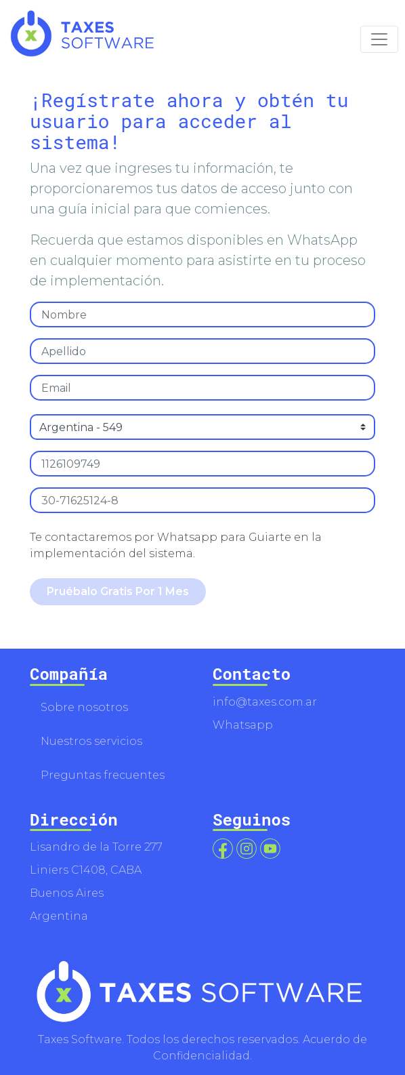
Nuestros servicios (91, 741)
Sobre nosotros (84, 707)
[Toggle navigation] (379, 39)
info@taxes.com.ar (265, 701)
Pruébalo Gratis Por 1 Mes (118, 591)
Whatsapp (243, 724)
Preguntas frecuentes (103, 775)
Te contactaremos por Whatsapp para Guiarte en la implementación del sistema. (176, 545)
